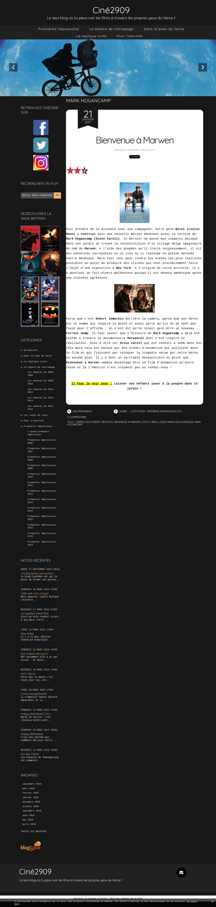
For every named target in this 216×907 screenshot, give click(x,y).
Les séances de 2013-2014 (41, 400)
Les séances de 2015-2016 (41, 409)
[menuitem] (58, 28)
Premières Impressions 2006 (42, 444)
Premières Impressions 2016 (42, 531)
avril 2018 (29, 830)
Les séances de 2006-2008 (41, 374)
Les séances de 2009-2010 (41, 383)
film (88, 422)
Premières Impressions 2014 (42, 513)
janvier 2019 (30, 802)
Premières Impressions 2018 (42, 539)
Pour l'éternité (130, 36)
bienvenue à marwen (129, 422)
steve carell (152, 422)
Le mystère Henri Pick (35, 618)
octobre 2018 (30, 811)
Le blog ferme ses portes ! (38, 578)
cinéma (79, 422)
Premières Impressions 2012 (42, 496)
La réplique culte (91, 36)
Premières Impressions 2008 (42, 461)
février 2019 (30, 798)
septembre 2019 (31, 789)
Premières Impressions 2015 (42, 522)
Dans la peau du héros (164, 29)
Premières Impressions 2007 (42, 453)
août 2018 (28, 821)
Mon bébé (27, 638)
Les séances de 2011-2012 (41, 392)
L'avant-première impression (38, 435)
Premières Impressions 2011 (42, 487)
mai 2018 (27, 825)
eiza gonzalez (188, 422)
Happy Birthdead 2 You (36, 718)
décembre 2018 (31, 807)
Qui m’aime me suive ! (35, 658)
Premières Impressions (58, 29)
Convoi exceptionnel (34, 699)
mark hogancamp (79, 424)
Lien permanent (80, 411)
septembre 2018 (31, 816)
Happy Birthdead (32, 739)
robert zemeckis (103, 422)
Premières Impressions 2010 (42, 479)
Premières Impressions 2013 (42, 505)
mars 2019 (28, 793)
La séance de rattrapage (111, 29)
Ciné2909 (111, 9)
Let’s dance (28, 678)
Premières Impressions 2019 (42, 548)
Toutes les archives (33, 837)
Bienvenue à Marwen (134, 139)
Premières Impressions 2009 (42, 470)
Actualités (30, 350)
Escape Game (30, 759)
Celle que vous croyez (35, 598)
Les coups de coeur (36, 417)
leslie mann (169, 422)
